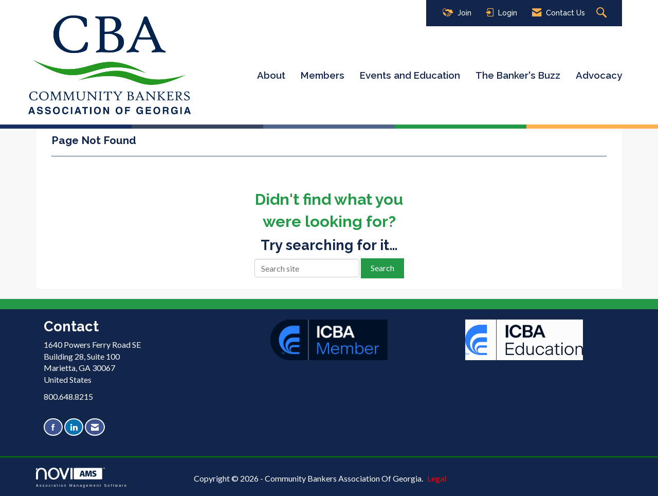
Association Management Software (81, 477)
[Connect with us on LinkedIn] (73, 427)
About (271, 75)
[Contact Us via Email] (95, 427)
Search (382, 268)
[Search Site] (602, 13)
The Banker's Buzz (518, 75)
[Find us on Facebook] (53, 427)
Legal (436, 478)
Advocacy (599, 75)
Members (322, 75)
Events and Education (410, 75)
